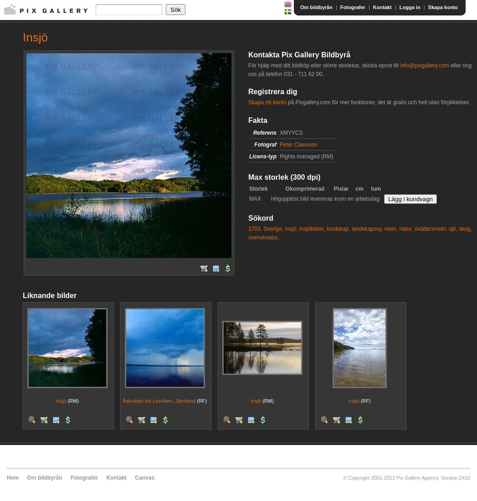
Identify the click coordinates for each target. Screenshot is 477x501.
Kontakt (382, 7)
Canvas (144, 478)
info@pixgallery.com (424, 65)
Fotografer (352, 7)
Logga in (410, 7)
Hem (13, 478)
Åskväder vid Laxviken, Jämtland (159, 401)
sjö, (453, 229)
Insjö (61, 401)
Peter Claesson (298, 145)
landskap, (338, 229)
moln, (391, 229)
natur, (406, 229)
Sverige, (273, 229)
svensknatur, (263, 237)
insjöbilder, (312, 229)
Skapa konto (443, 7)
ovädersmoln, (431, 229)
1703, (255, 229)
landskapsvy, (367, 229)
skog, (465, 229)
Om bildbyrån (316, 7)
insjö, (291, 229)
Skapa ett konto (267, 102)
